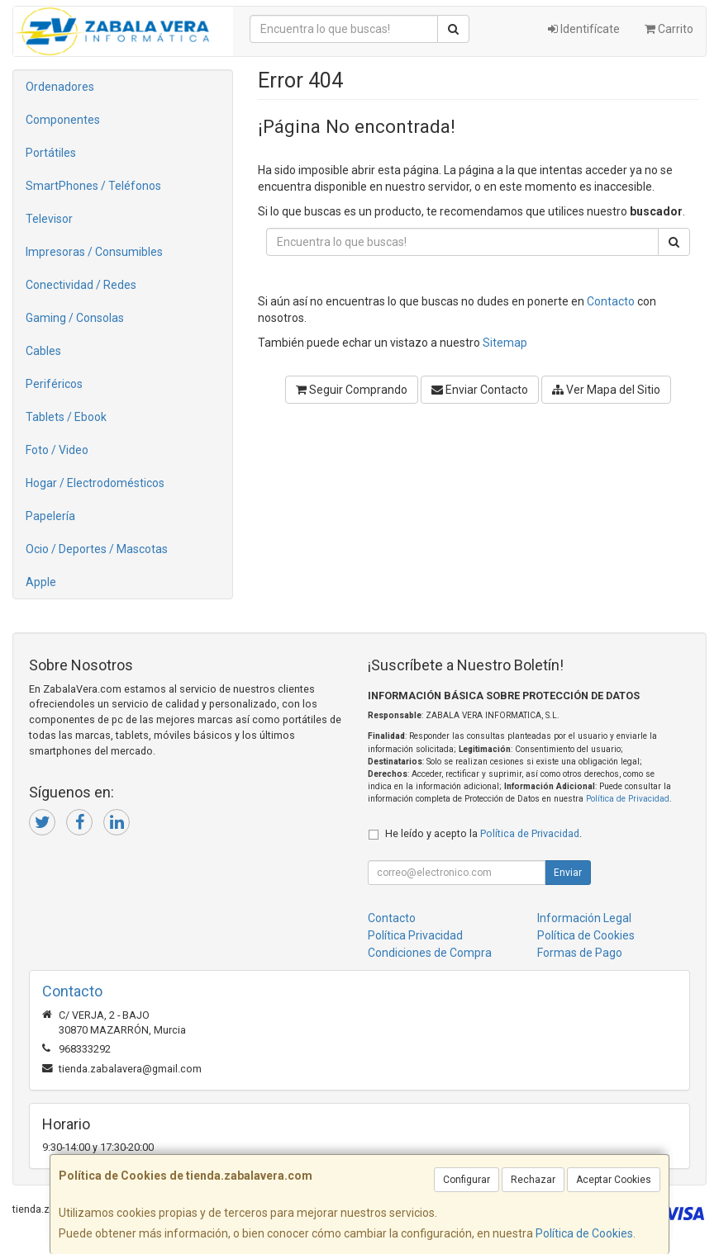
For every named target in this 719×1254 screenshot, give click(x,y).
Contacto (611, 301)
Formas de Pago (579, 952)
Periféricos (54, 383)
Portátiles (51, 152)
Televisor (49, 218)
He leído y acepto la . (483, 833)
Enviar (568, 872)
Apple (41, 582)
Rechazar (533, 1179)
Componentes (63, 119)
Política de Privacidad (627, 798)
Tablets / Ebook (66, 417)
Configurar (466, 1179)
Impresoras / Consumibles (94, 251)
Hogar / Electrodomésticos (95, 483)
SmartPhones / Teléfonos (93, 185)
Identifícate (584, 28)
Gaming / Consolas (75, 317)
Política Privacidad (415, 935)
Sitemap (505, 342)
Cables (43, 350)
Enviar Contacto (479, 389)
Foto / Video (57, 450)
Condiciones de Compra (430, 952)
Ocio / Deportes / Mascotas (97, 549)
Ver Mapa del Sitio (606, 389)
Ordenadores (60, 86)
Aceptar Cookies (613, 1179)
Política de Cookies (584, 1233)
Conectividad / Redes (81, 284)
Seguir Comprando (351, 389)
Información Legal (584, 918)
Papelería (50, 516)
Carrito (669, 28)
